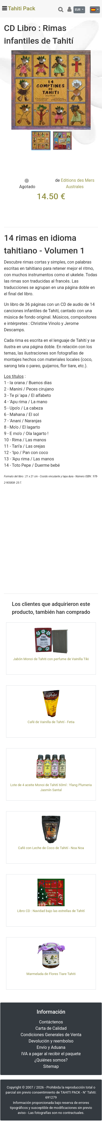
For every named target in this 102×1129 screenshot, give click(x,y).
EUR (78, 9)
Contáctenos (51, 1021)
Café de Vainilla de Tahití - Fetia (50, 722)
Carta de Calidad (51, 1028)
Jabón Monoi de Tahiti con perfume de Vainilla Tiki (51, 659)
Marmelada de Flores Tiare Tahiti (51, 974)
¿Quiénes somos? (51, 1060)
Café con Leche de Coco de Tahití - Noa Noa (51, 848)
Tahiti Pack (21, 8)
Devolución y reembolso (51, 1041)
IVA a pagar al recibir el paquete (51, 1053)
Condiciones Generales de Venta (51, 1034)
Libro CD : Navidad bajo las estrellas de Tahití (51, 911)
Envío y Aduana (51, 1047)
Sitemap (51, 1066)
